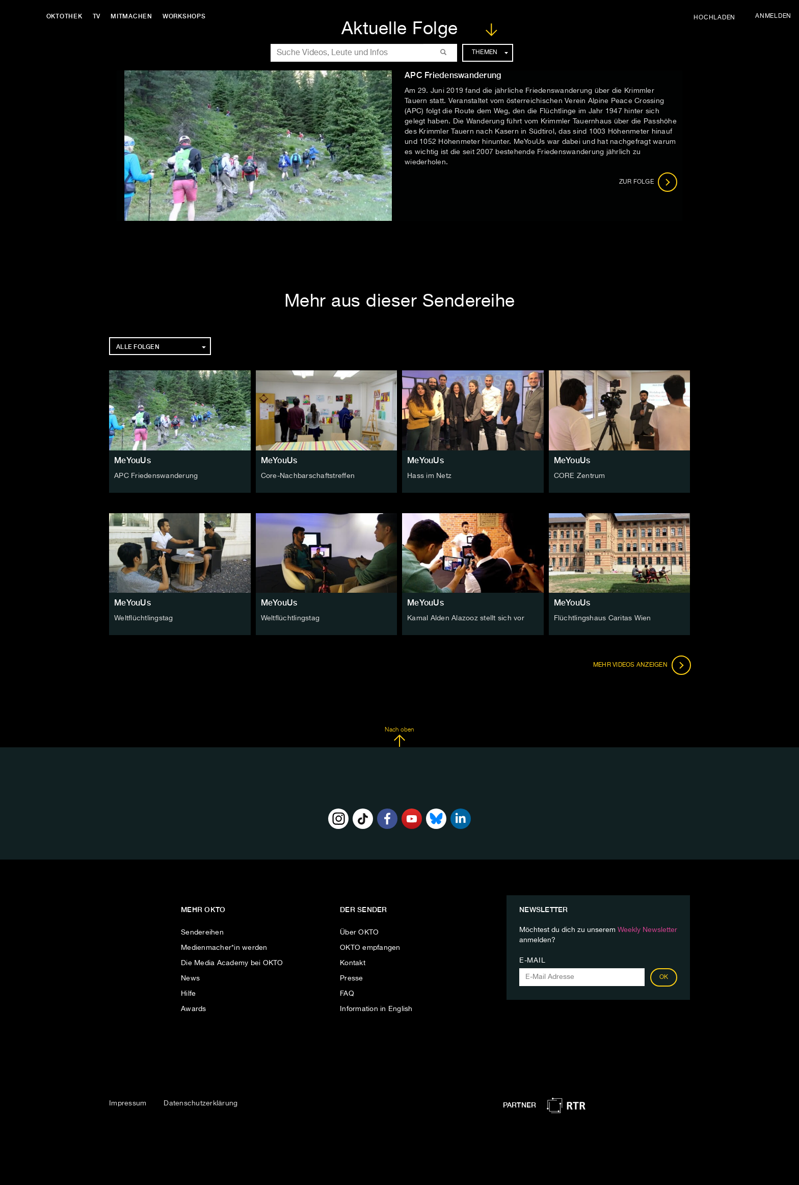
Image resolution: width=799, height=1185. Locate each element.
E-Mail (532, 960)
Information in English (376, 1009)
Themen (490, 52)
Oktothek (66, 16)
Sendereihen (202, 932)
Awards (193, 1009)
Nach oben (399, 737)
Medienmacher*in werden (224, 947)
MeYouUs (132, 460)
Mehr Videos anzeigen (641, 665)
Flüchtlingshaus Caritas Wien (602, 618)
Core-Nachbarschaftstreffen (308, 476)
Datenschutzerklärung (200, 1103)
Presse (351, 978)
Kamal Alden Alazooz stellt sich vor (465, 618)
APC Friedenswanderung (156, 476)
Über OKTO (359, 932)
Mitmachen (134, 16)
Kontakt (352, 963)
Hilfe (188, 993)
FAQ (347, 993)
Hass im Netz (429, 476)
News (190, 978)
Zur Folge (648, 182)
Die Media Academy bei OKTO (232, 963)
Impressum (127, 1103)
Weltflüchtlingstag (143, 618)
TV (99, 16)
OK (664, 977)
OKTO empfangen (370, 947)
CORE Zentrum (579, 476)
